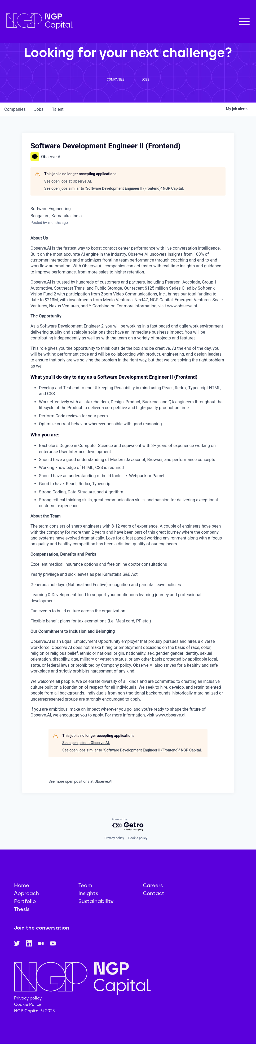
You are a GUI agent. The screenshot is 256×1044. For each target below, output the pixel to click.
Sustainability (95, 901)
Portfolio (25, 901)
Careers (153, 885)
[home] (39, 21)
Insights (88, 893)
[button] (244, 21)
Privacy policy (114, 838)
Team (85, 885)
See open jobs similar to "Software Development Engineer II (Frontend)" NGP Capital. (114, 188)
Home (21, 885)
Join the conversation (41, 927)
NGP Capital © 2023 (34, 1011)
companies (15, 109)
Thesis (21, 909)
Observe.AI (40, 248)
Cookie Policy (27, 1004)
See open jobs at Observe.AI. (68, 181)
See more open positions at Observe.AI (80, 781)
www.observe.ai (182, 305)
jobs (38, 109)
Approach (26, 893)
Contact (153, 893)
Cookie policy (137, 838)
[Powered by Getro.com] (128, 824)
